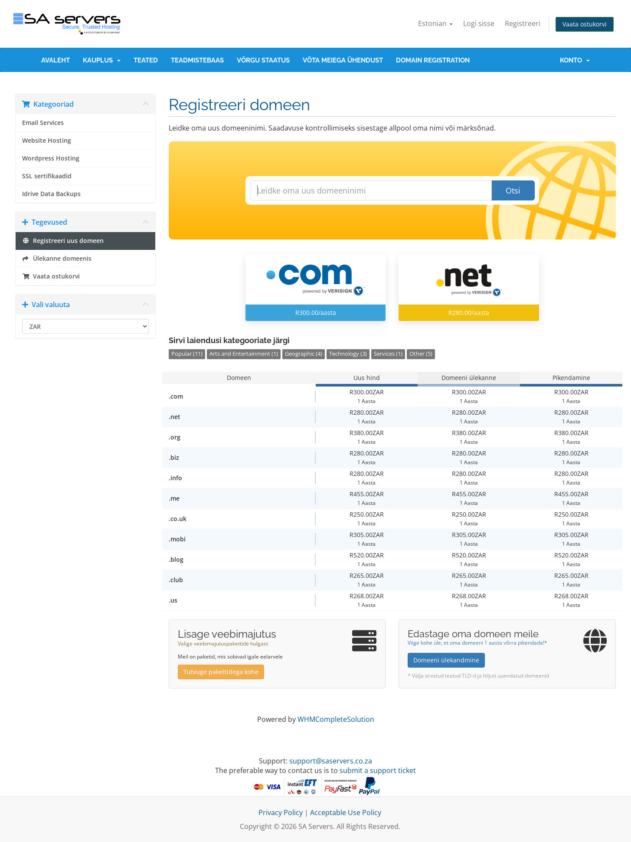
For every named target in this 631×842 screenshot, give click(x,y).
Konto (575, 60)
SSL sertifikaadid (47, 176)
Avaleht (55, 60)
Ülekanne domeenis (57, 258)
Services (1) (388, 353)
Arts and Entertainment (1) (243, 353)
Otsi (513, 190)
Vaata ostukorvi (584, 24)
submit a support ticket (378, 770)
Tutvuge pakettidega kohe (220, 672)
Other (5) (420, 353)
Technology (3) (348, 353)
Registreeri (522, 23)
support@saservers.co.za (330, 761)
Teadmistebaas (197, 60)
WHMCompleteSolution (336, 719)
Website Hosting (46, 140)
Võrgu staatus (263, 60)
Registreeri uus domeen (63, 241)
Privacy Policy (280, 812)
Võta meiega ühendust (343, 60)
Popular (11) (187, 353)
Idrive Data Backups (51, 194)
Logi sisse (478, 23)
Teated (146, 60)
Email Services (43, 123)
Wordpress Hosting (50, 158)
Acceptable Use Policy (345, 812)
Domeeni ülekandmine (446, 660)
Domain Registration (433, 60)
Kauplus (102, 60)
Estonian (435, 23)
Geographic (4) (303, 353)
